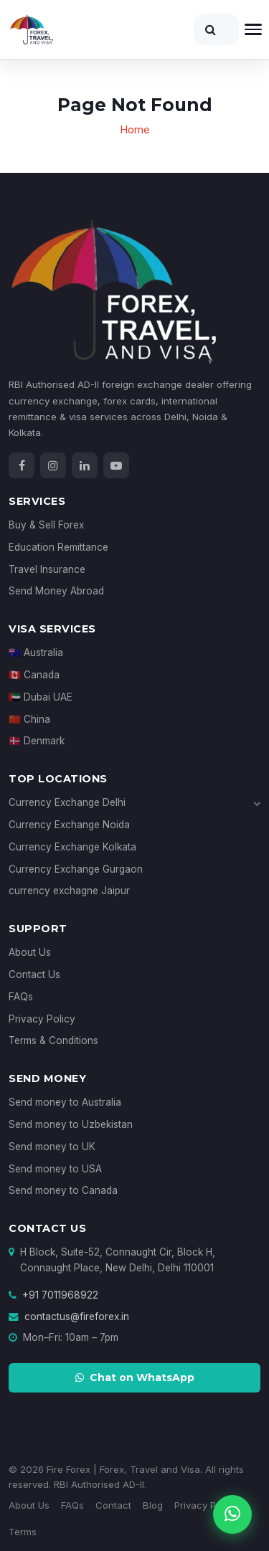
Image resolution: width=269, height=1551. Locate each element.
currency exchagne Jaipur (69, 890)
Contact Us (34, 974)
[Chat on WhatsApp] (232, 1514)
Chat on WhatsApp (134, 1377)
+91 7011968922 (60, 1295)
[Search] (216, 29)
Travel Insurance (47, 569)
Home (135, 129)
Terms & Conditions (53, 1040)
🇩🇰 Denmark (37, 740)
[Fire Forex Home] (84, 29)
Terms (23, 1531)
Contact (113, 1505)
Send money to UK (52, 1146)
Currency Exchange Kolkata (72, 847)
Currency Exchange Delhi (134, 802)
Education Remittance (58, 547)
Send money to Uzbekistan (71, 1124)
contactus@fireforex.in (76, 1316)
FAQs (21, 996)
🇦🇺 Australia (36, 652)
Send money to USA (55, 1169)
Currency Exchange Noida (69, 824)
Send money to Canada (63, 1190)
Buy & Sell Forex (46, 525)
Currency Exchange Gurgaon (76, 869)
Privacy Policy (42, 1019)
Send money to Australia (65, 1102)
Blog (153, 1505)
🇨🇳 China (29, 719)
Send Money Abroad (56, 591)
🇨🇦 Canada (34, 674)
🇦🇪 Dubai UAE (40, 697)
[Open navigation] (253, 29)
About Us (30, 952)
